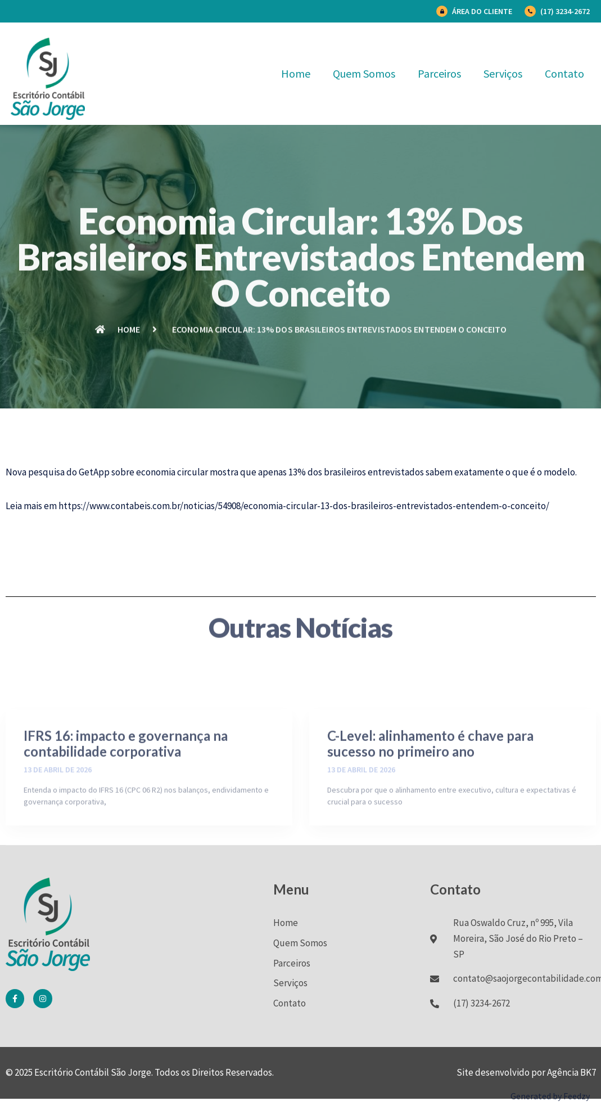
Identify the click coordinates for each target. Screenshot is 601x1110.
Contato (564, 73)
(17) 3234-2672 (565, 11)
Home (295, 73)
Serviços (502, 73)
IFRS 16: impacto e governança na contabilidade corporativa (126, 778)
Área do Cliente (482, 11)
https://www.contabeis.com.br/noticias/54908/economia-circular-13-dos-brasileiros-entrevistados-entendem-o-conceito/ (303, 506)
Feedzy (576, 1096)
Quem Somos (364, 73)
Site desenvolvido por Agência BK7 (526, 1072)
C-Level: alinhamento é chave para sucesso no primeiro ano (430, 778)
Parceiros (439, 73)
